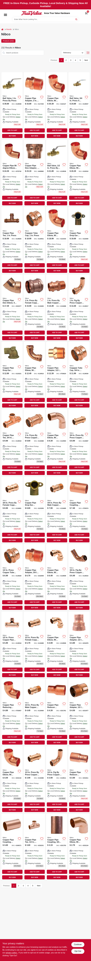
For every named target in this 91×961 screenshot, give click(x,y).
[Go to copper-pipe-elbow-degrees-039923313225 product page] (57, 105)
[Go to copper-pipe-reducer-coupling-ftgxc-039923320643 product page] (79, 779)
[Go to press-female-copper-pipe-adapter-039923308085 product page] (12, 510)
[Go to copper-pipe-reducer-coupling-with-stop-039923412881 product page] (57, 712)
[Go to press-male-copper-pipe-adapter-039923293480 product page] (57, 307)
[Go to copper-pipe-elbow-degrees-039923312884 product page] (12, 779)
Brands (9, 29)
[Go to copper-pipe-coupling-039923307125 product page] (57, 847)
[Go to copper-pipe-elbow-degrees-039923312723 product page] (79, 847)
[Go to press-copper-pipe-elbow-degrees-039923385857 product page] (57, 779)
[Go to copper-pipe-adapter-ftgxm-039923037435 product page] (57, 375)
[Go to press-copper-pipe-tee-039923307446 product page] (12, 645)
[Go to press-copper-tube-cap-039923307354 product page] (12, 577)
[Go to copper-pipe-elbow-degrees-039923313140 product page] (79, 173)
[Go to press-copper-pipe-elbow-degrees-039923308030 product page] (79, 577)
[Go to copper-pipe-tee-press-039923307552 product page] (12, 240)
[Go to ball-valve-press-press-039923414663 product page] (12, 105)
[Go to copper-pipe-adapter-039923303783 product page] (34, 105)
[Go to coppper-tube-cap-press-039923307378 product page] (79, 375)
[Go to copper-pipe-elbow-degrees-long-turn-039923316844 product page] (57, 442)
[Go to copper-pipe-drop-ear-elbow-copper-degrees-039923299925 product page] (34, 510)
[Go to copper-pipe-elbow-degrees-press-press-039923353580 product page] (57, 645)
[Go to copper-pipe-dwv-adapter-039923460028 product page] (34, 173)
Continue (78, 944)
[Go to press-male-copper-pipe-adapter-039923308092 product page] (34, 712)
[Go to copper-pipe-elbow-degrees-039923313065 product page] (57, 240)
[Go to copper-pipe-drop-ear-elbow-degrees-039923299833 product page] (12, 375)
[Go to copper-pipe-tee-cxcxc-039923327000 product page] (34, 847)
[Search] (76, 19)
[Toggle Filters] (88, 52)
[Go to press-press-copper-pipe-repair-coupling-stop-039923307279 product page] (34, 779)
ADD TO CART (12, 130)
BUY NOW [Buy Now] (12, 136)
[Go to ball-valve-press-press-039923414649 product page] (57, 173)
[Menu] (5, 14)
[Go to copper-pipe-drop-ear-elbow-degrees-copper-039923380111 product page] (79, 240)
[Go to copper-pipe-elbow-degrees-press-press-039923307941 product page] (57, 577)
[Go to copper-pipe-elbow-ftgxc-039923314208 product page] (12, 173)
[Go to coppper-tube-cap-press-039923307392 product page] (34, 240)
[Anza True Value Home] (31, 13)
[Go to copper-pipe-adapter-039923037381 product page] (79, 712)
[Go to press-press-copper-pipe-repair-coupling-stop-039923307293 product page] (34, 442)
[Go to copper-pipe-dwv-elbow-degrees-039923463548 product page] (12, 307)
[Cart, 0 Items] (86, 13)
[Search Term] (45, 19)
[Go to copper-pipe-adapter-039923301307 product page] (79, 645)
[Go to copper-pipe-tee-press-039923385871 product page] (12, 442)
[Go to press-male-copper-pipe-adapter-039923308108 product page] (57, 510)
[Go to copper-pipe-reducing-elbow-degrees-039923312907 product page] (12, 712)
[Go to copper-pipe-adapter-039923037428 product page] (34, 577)
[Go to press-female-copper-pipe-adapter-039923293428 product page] (34, 307)
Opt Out (77, 951)
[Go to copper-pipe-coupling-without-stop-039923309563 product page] (12, 847)
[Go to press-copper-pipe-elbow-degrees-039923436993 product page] (79, 307)
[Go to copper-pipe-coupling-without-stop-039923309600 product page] (79, 510)
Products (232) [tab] (8, 41)
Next (86, 60)
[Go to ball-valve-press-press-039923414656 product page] (79, 105)
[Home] (2, 29)
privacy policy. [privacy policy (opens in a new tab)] (11, 953)
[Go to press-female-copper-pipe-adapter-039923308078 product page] (34, 645)
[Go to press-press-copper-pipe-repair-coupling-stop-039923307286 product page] (79, 442)
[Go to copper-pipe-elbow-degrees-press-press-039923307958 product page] (34, 375)
